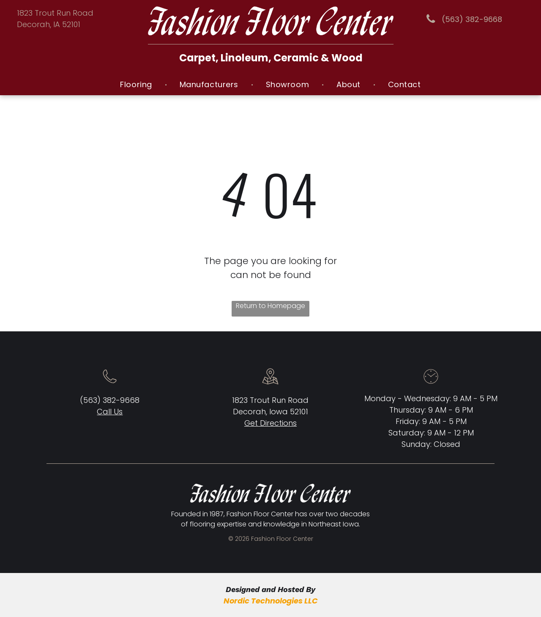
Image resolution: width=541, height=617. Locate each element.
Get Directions (270, 423)
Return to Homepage (270, 306)
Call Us (110, 411)
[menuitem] (137, 84)
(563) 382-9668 (109, 400)
